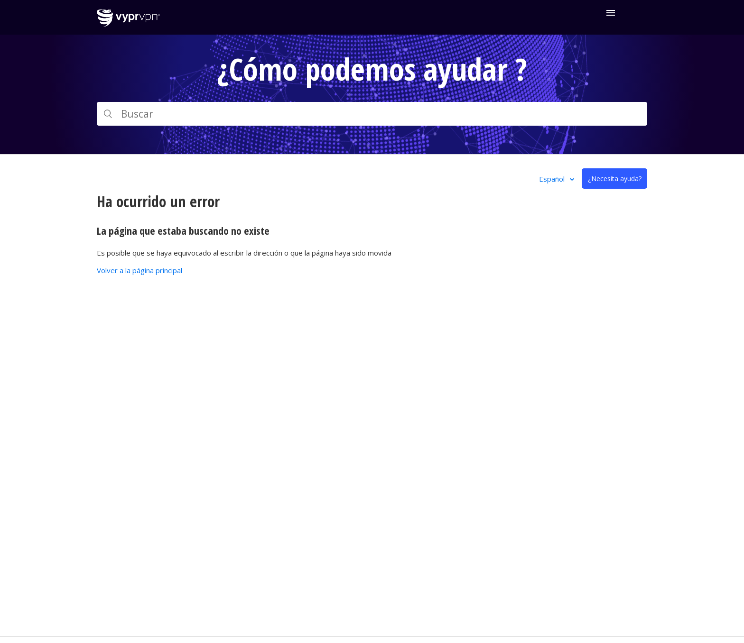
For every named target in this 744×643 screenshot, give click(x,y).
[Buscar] (372, 114)
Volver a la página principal (139, 270)
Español (553, 179)
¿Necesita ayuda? (615, 178)
